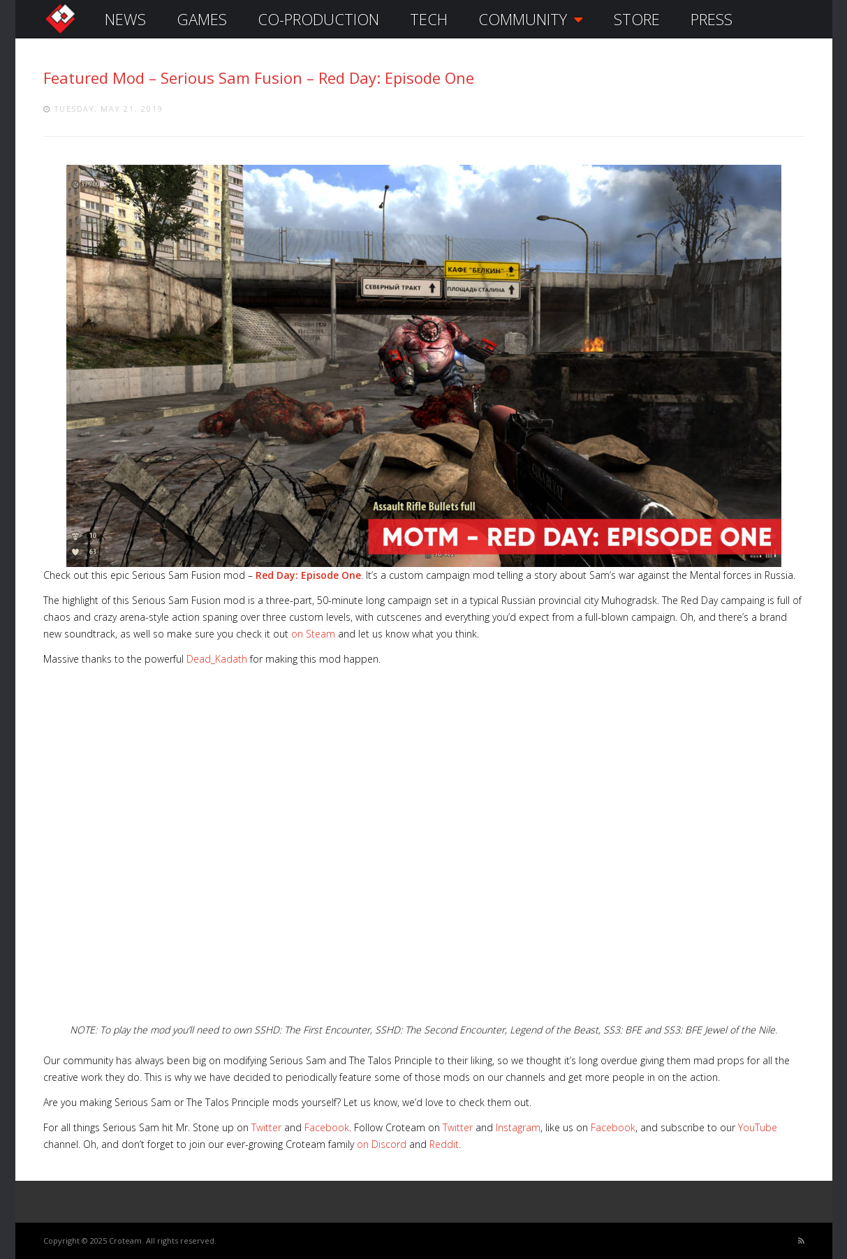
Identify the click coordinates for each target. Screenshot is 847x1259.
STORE (637, 18)
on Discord (381, 1144)
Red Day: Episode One (308, 575)
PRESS (711, 18)
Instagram (518, 1127)
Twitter (266, 1127)
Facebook (326, 1127)
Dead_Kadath (216, 658)
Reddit (444, 1144)
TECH (429, 18)
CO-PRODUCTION (318, 18)
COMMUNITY (530, 18)
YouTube (757, 1127)
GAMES (202, 18)
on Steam (313, 633)
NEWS (125, 18)
